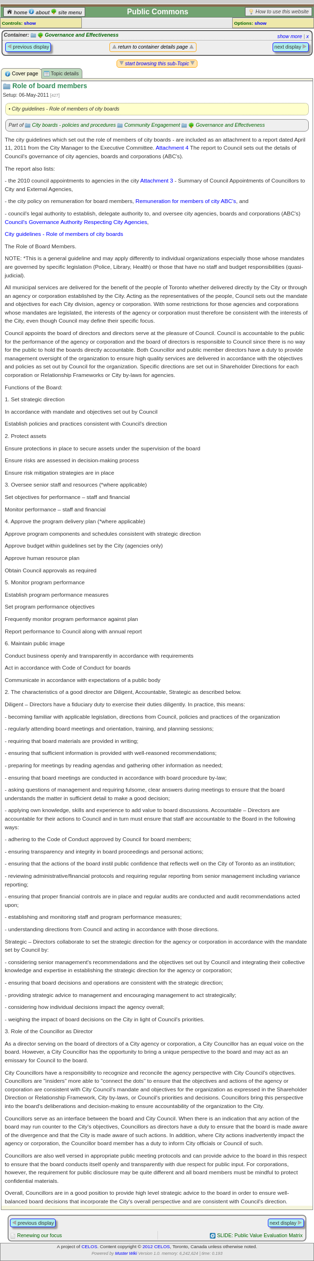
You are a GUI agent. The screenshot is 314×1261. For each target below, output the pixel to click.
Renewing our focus (39, 1235)
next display (291, 47)
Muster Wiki (126, 1253)
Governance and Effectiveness (81, 35)
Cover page (21, 74)
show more (289, 36)
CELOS (89, 1246)
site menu (66, 12)
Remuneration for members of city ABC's (186, 201)
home (18, 12)
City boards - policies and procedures (74, 125)
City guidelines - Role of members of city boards (64, 234)
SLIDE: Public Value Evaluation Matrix (260, 1235)
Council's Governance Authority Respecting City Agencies (76, 222)
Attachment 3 (156, 180)
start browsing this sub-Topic (157, 63)
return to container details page (153, 47)
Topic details (61, 74)
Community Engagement (152, 125)
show (30, 23)
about (40, 12)
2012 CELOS (156, 1246)
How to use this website (282, 11)
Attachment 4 (172, 147)
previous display (28, 47)
